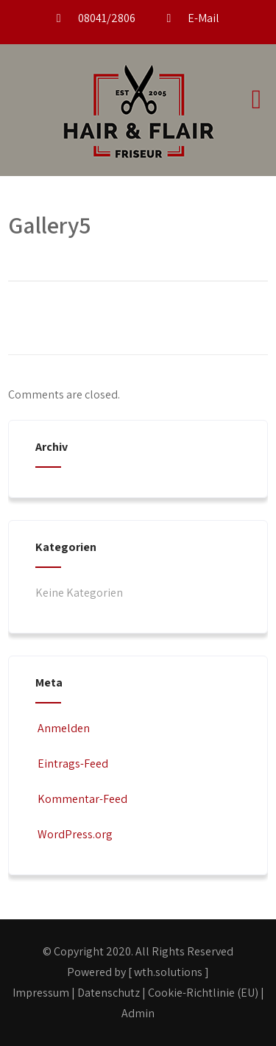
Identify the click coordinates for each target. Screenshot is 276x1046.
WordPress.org (74, 834)
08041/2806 (106, 18)
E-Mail (203, 18)
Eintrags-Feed (71, 763)
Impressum (41, 992)
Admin (138, 1013)
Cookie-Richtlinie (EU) (203, 992)
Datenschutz (108, 992)
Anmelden (62, 728)
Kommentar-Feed (81, 799)
